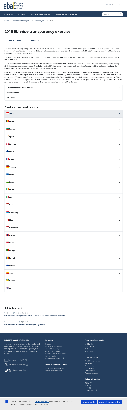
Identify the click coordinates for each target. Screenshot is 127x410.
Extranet (109, 4)
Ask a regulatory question (54, 351)
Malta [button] (9, 220)
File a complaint (50, 356)
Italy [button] (9, 197)
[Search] (120, 14)
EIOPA (87, 383)
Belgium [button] (10, 121)
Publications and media (66, 14)
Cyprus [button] (10, 136)
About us (8, 14)
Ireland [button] (10, 189)
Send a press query (52, 349)
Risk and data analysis (41, 14)
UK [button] (8, 288)
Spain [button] (9, 273)
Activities (22, 14)
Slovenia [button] (10, 265)
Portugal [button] (10, 250)
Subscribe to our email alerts (55, 368)
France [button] (10, 159)
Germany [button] (11, 166)
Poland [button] (10, 242)
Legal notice (89, 368)
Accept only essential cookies (109, 402)
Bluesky (90, 344)
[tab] (63, 87)
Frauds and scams (91, 373)
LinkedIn (90, 346)
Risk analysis (39, 21)
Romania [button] (10, 258)
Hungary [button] (10, 182)
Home (6, 21)
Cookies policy (90, 371)
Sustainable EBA (14, 370)
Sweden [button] (10, 280)
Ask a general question (53, 346)
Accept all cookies (89, 402)
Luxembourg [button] (12, 212)
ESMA (87, 385)
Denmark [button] (11, 144)
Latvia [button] (10, 204)
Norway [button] (10, 235)
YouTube (90, 351)
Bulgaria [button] (10, 129)
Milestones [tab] (15, 40)
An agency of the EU (14, 360)
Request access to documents (56, 353)
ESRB (87, 388)
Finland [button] (10, 151)
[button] (63, 87)
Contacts (48, 344)
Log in (118, 4)
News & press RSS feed (53, 371)
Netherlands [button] (12, 227)
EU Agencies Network (14, 365)
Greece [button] (10, 174)
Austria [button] (10, 113)
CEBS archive (89, 390)
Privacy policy (90, 366)
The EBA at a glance (92, 361)
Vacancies (88, 363)
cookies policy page (42, 401)
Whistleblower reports (53, 358)
